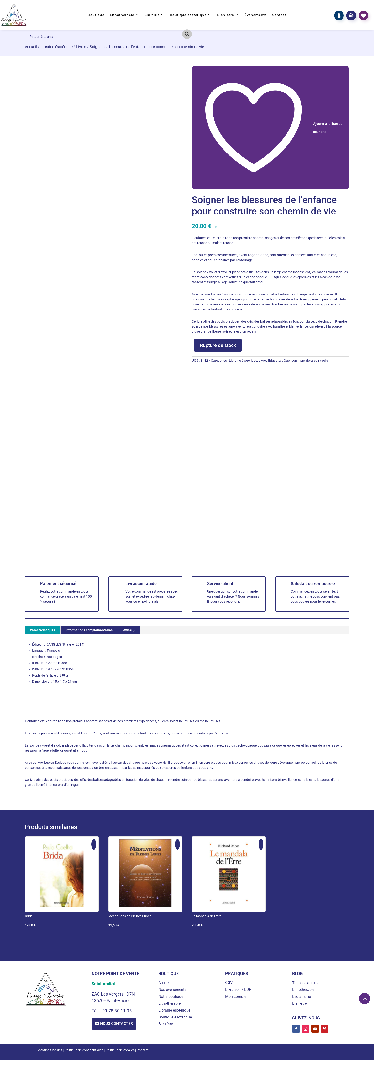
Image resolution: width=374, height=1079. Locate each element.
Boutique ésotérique (188, 15)
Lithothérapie (122, 15)
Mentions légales (49, 1050)
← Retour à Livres (39, 37)
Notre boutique (170, 996)
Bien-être (225, 15)
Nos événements (172, 989)
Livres (81, 47)
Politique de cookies (120, 1050)
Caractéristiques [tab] (42, 630)
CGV (229, 982)
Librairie (152, 15)
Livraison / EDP (238, 989)
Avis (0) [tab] (129, 630)
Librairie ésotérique (57, 47)
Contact (279, 15)
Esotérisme (301, 996)
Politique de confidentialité (83, 1050)
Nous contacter (116, 1023)
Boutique (96, 15)
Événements (255, 15)
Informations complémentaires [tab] (89, 630)
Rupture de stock (218, 345)
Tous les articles (305, 983)
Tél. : (97, 1010)
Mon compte (235, 996)
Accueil (31, 47)
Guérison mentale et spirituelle (306, 360)
